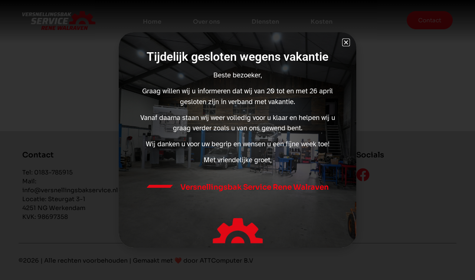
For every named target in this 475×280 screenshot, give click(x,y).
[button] (346, 42)
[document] (237, 140)
